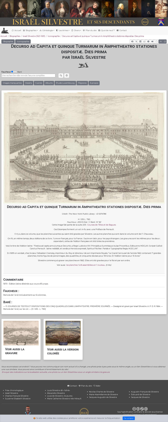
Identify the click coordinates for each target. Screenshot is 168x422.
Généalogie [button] (46, 30)
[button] (132, 41)
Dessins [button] (28, 83)
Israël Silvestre (11, 393)
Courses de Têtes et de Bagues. (101, 225)
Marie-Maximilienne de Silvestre (103, 394)
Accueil (16, 30)
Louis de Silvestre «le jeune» (60, 396)
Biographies (15, 36)
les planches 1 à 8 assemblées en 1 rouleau (85, 265)
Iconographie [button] (23, 41)
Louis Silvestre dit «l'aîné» (58, 390)
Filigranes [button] (82, 83)
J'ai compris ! (129, 418)
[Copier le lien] (156, 41)
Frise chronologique (14, 390)
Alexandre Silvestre (56, 393)
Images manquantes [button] (12, 83)
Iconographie (54, 36)
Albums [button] (49, 83)
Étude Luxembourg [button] (65, 83)
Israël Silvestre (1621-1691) (34, 36)
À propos (94, 83)
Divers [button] (75, 30)
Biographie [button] (8, 41)
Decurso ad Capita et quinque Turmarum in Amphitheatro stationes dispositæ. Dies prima (103, 36)
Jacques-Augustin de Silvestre (103, 397)
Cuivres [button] (38, 83)
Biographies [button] (29, 30)
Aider (97, 386)
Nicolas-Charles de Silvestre (101, 392)
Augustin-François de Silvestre (145, 392)
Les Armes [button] (62, 30)
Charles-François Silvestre (16, 396)
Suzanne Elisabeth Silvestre (17, 399)
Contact (122, 30)
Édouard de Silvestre (140, 394)
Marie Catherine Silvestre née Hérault (64, 399)
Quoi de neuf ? (106, 30)
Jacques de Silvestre (140, 397)
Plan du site (90, 30)
